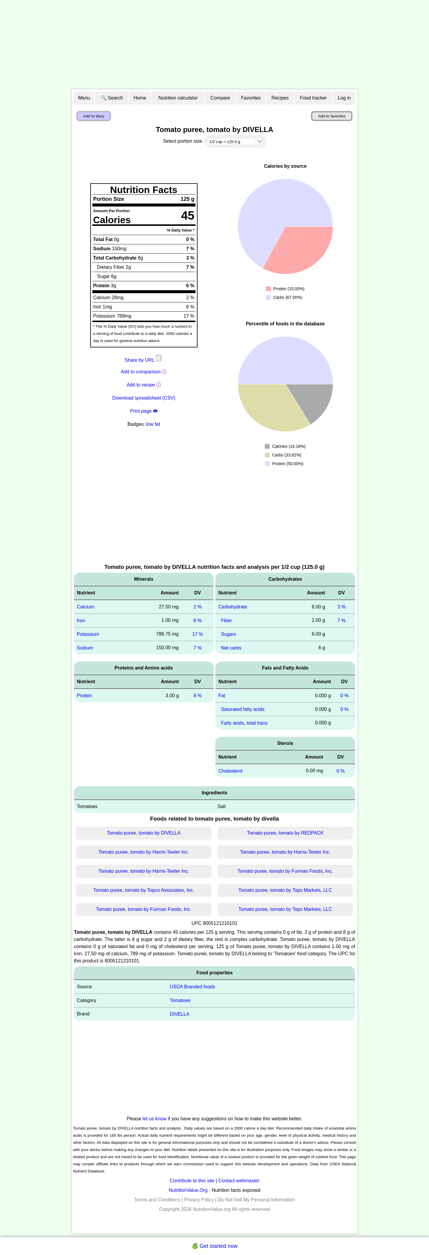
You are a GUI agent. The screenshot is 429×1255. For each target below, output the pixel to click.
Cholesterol (230, 770)
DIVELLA (179, 1014)
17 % (197, 634)
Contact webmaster (238, 1180)
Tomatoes (180, 1000)
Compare (220, 97)
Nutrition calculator (178, 97)
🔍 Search (112, 97)
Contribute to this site (192, 1180)
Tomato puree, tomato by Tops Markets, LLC (285, 890)
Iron (81, 620)
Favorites (251, 97)
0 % (345, 695)
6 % (198, 620)
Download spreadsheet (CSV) (143, 397)
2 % (198, 606)
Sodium (85, 647)
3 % (342, 606)
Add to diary (93, 116)
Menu (84, 97)
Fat (221, 695)
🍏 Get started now (214, 1246)
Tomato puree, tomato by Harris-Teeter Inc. (143, 852)
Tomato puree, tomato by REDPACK (285, 832)
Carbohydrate (232, 606)
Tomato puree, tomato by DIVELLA (144, 832)
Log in (344, 97)
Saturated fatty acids (243, 709)
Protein (84, 695)
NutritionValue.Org (188, 1190)
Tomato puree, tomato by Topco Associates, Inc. (143, 890)
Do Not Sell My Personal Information (256, 1199)
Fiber (226, 620)
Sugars (228, 634)
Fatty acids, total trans (244, 723)
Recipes (280, 97)
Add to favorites (332, 116)
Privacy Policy (199, 1199)
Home (139, 97)
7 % (198, 647)
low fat (153, 424)
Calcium (85, 606)
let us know (155, 1118)
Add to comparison (141, 371)
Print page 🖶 (143, 411)
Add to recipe (141, 384)
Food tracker (313, 97)
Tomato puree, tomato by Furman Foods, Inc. (285, 871)
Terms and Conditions (157, 1199)
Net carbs (231, 647)
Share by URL (144, 360)
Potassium (88, 634)
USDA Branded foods (192, 986)
